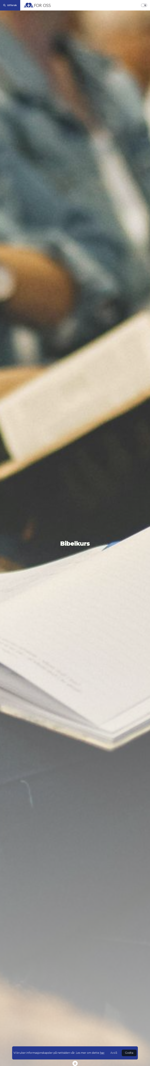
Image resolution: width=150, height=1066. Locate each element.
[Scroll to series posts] (75, 1063)
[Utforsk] (10, 5)
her (102, 1052)
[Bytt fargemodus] (144, 5)
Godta (129, 1052)
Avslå (113, 1052)
